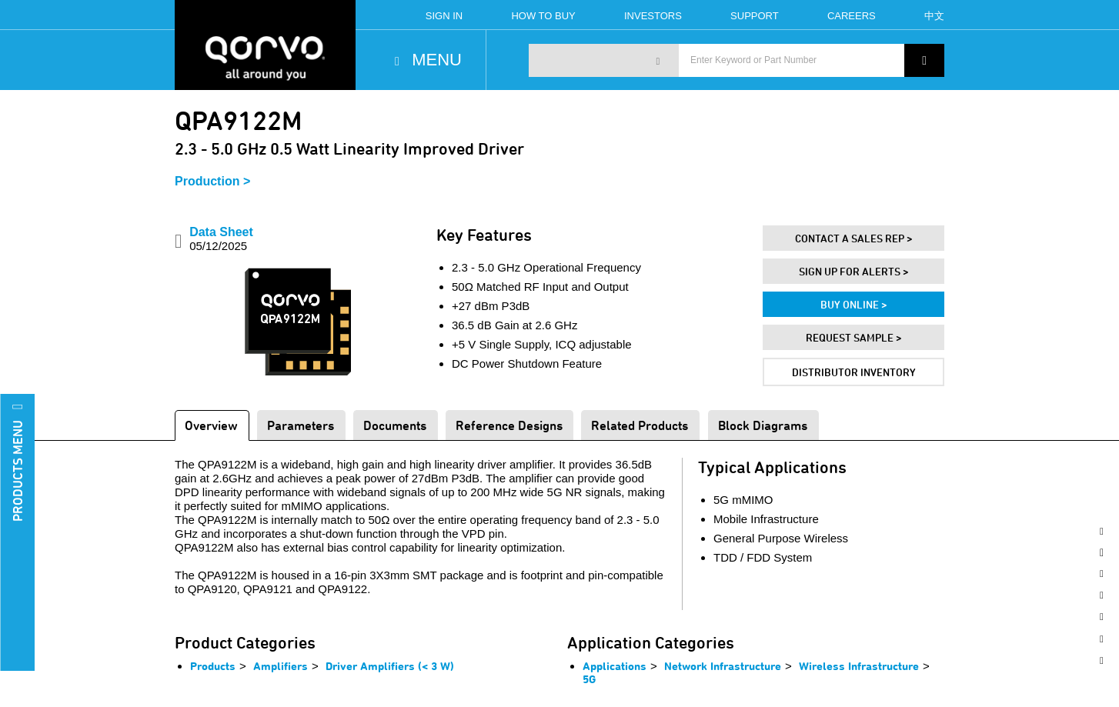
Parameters (300, 425)
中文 (934, 16)
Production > (212, 181)
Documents (394, 425)
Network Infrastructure (722, 665)
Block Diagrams (762, 425)
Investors (653, 16)
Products (212, 665)
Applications (614, 665)
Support (754, 16)
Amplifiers (280, 665)
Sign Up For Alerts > (854, 271)
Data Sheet (221, 238)
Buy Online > (853, 304)
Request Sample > (854, 337)
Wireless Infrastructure (859, 665)
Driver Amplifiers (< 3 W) (390, 665)
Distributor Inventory (854, 372)
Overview (211, 425)
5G (589, 678)
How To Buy (543, 16)
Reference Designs (509, 425)
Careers (851, 16)
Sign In (444, 16)
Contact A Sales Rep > (854, 238)
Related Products (639, 425)
